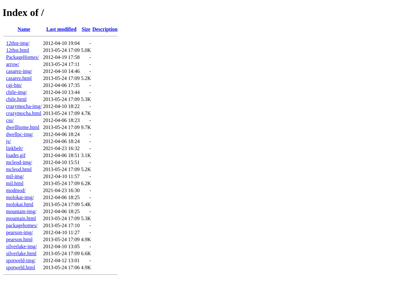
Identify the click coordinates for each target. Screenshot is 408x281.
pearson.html (19, 239)
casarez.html (19, 78)
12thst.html (17, 50)
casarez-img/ (19, 71)
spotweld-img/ (20, 260)
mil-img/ (15, 176)
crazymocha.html (23, 113)
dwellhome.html (22, 127)
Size (86, 29)
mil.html (15, 183)
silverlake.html (21, 253)
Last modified (61, 29)
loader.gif (16, 155)
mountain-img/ (21, 211)
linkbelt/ (14, 148)
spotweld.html (20, 267)
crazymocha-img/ (24, 106)
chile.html (16, 99)
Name (24, 29)
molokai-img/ (20, 197)
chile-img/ (16, 92)
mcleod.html (19, 169)
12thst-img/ (18, 43)
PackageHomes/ (22, 57)
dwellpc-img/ (19, 134)
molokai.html (19, 204)
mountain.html (21, 218)
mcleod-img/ (19, 162)
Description (105, 29)
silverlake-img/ (21, 246)
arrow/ (12, 64)
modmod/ (16, 190)
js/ (8, 141)
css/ (10, 120)
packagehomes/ (22, 225)
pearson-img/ (19, 232)
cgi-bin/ (14, 85)
